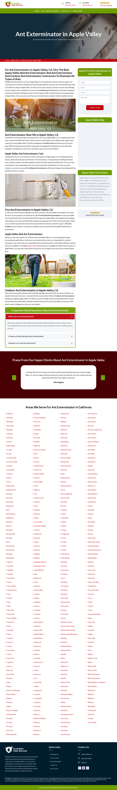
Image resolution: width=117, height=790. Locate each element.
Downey (9, 702)
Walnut (90, 654)
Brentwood (10, 546)
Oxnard (63, 546)
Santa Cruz (91, 486)
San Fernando (65, 734)
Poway (63, 618)
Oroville (63, 542)
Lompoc (36, 686)
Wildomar (91, 698)
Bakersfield (10, 486)
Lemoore (37, 666)
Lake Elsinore (38, 638)
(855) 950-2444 (70, 5)
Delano (9, 686)
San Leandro (92, 434)
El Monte (37, 414)
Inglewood (37, 578)
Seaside (90, 514)
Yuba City (91, 714)
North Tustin (65, 498)
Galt (35, 494)
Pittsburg (64, 590)
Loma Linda (37, 682)
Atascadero (11, 470)
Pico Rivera (65, 586)
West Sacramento (94, 678)
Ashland (9, 466)
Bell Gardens (11, 514)
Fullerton (37, 490)
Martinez (37, 726)
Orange (63, 530)
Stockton (91, 566)
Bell (8, 510)
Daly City (10, 670)
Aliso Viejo (10, 426)
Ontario (63, 526)
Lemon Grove (38, 662)
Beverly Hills (11, 534)
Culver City (10, 658)
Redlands (64, 642)
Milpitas (63, 422)
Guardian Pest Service (58, 787)
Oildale (63, 522)
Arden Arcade (11, 458)
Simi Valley (91, 522)
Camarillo (10, 566)
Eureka (36, 434)
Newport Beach (66, 486)
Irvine (36, 582)
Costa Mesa (11, 650)
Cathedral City (12, 590)
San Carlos (64, 718)
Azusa (9, 482)
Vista (90, 650)
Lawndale (37, 658)
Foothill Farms (38, 466)
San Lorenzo (92, 438)
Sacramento (65, 698)
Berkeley (10, 530)
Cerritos (9, 598)
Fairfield (36, 442)
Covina (9, 654)
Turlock (90, 606)
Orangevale (65, 534)
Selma (90, 518)
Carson (9, 582)
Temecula (91, 578)
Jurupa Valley (38, 590)
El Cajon (9, 722)
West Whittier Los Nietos (96, 682)
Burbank (9, 554)
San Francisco (92, 414)
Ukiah (90, 618)
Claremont (10, 622)
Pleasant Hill (65, 602)
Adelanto (10, 414)
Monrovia (64, 434)
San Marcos (92, 446)
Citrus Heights (12, 618)
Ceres (9, 594)
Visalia (90, 646)
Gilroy (36, 506)
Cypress (9, 666)
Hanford (37, 530)
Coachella (10, 630)
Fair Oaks (37, 438)
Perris (63, 578)
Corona (9, 646)
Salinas (63, 702)
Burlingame (10, 558)
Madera (36, 714)
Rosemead (64, 686)
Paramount (65, 570)
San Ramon (92, 462)
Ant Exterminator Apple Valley (31, 60)
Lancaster (37, 650)
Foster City (37, 470)
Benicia (9, 526)
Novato (63, 506)
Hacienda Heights (40, 526)
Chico (9, 602)
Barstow (10, 498)
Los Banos (37, 702)
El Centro (10, 726)
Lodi (35, 678)
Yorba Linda (92, 710)
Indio (35, 574)
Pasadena (64, 574)
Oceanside (64, 518)
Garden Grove (39, 498)
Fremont (37, 478)
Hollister (37, 558)
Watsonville (92, 666)
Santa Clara (92, 478)
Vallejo (90, 634)
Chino (9, 606)
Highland (37, 554)
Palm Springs (65, 558)
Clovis (9, 626)
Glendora (37, 514)
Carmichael (10, 578)
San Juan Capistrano (95, 430)
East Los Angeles (12, 710)
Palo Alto (64, 566)
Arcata (9, 454)
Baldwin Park (11, 490)
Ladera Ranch (38, 622)
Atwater (9, 474)
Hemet (36, 542)
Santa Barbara (93, 474)
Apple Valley (15, 60)
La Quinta (37, 614)
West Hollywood (94, 674)
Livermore (37, 674)
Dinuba (9, 698)
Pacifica (63, 550)
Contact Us (53, 765)
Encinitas (37, 426)
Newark (63, 482)
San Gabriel (92, 418)
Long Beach (38, 690)
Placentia (64, 594)
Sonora (90, 534)
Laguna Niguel (38, 634)
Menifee (36, 734)
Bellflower (10, 518)
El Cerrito (10, 730)
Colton (9, 634)
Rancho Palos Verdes (68, 630)
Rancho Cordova (66, 622)
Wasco (90, 662)
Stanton (90, 562)
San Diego (64, 726)
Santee (90, 506)
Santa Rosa (92, 502)
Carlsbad (10, 574)
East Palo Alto (11, 714)
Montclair (64, 438)
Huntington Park (39, 566)
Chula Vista (10, 614)
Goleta (36, 518)
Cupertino (10, 662)
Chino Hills (10, 610)
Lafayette (37, 626)
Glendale (37, 510)
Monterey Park (66, 450)
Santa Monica (92, 494)
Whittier (91, 694)
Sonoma (91, 530)
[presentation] (14, 377)
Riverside (64, 674)
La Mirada (37, 602)
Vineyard (91, 642)
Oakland (64, 510)
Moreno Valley (66, 458)
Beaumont (10, 506)
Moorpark (64, 454)
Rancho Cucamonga (67, 626)
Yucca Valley (92, 722)
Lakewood (37, 646)
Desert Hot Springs (13, 690)
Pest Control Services (50, 11)
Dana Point (10, 674)
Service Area (78, 11)
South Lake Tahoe (94, 542)
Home (37, 11)
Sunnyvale (91, 574)
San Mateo (91, 450)
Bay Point (10, 502)
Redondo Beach (66, 646)
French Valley (38, 482)
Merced (63, 418)
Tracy (90, 598)
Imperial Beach (39, 570)
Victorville (91, 638)
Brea (8, 542)
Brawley (9, 538)
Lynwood (37, 710)
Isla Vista (37, 586)
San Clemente (65, 722)
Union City (91, 622)
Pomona (64, 610)
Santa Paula (92, 498)
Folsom (36, 458)
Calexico (9, 562)
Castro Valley (11, 586)
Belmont (9, 522)
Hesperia (37, 550)
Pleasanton (65, 606)
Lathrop (36, 654)
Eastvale (9, 718)
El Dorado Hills (12, 734)
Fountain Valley (39, 474)
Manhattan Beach (40, 718)
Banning (9, 494)
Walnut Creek (92, 658)
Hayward (37, 538)
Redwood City (66, 650)
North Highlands (66, 494)
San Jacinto (92, 422)
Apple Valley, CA (87, 5)
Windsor (91, 702)
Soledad (91, 526)
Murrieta (64, 470)
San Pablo (91, 454)
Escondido (37, 430)
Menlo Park (65, 414)
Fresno (36, 486)
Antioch (9, 442)
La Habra (37, 594)
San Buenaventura (67, 714)
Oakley (63, 514)
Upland (90, 626)
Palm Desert (65, 554)
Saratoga (91, 510)
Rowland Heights (67, 694)
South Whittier (93, 554)
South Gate (92, 538)
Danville (9, 678)
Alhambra (10, 422)
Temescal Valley (93, 582)
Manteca (37, 722)
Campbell (10, 570)
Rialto (63, 658)
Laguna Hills (38, 630)
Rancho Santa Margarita (69, 634)
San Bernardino (66, 706)
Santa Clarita (92, 482)
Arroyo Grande (12, 462)
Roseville (64, 690)
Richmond (64, 662)
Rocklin (63, 678)
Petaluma (64, 582)
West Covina (92, 670)
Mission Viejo (65, 426)
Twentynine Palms (94, 614)
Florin (36, 454)
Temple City (92, 586)
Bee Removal (54, 754)
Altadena (10, 430)
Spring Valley (92, 558)
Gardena (37, 502)
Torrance (91, 594)
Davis (8, 682)
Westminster (92, 686)
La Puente (37, 610)
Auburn (9, 478)
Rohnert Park (65, 682)
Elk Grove (37, 422)
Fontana (36, 462)
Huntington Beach (40, 562)
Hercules (37, 546)
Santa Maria (92, 490)
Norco (63, 490)
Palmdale (64, 562)
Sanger (90, 466)
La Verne (37, 618)
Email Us (84, 762)
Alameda (10, 418)
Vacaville (91, 630)
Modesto (64, 430)
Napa (63, 474)
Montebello (65, 442)
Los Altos (37, 694)
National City (65, 478)
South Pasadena (93, 546)
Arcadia (9, 450)
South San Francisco (94, 550)
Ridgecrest (64, 666)
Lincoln (36, 670)
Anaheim (10, 434)
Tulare (90, 602)
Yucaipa (90, 718)
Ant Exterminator (55, 761)
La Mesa (36, 598)
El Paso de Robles (40, 418)
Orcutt (63, 538)
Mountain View (66, 466)
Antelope (10, 438)
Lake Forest (38, 642)
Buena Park (10, 550)
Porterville (64, 614)
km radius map (95, 144)
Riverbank (64, 670)
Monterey (64, 446)
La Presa (37, 606)
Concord (10, 642)
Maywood (37, 730)
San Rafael (91, 458)
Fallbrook (37, 446)
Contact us (66, 11)
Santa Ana (91, 470)
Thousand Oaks (93, 590)
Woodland (91, 706)
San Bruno (64, 710)
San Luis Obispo (93, 442)
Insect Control (54, 758)
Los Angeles (38, 698)
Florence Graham (40, 450)
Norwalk (64, 502)
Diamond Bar (11, 694)
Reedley (63, 654)
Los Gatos (37, 706)
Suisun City (92, 570)
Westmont (91, 690)
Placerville (64, 598)
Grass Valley (38, 522)
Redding (64, 638)
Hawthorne (38, 534)
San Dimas (64, 730)
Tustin (90, 610)
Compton (10, 638)
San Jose (91, 426)
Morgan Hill (65, 462)
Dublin (9, 706)
